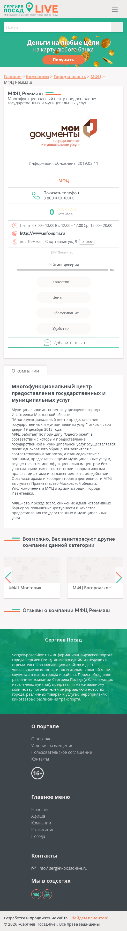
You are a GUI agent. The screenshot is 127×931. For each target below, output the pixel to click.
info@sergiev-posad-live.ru (63, 868)
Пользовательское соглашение (61, 752)
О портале (41, 739)
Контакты (40, 759)
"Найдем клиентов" (89, 917)
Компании (41, 823)
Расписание (43, 829)
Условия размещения (52, 745)
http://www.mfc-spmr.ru (42, 233)
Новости (39, 809)
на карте (87, 241)
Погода (38, 836)
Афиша (38, 816)
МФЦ (63, 180)
